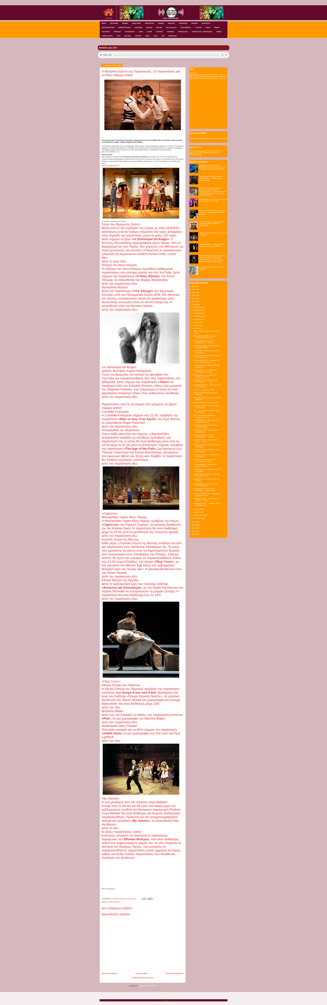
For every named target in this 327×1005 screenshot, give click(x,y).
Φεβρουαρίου (198, 515)
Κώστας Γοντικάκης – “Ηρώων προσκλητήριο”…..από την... (204, 436)
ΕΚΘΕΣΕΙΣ (194, 23)
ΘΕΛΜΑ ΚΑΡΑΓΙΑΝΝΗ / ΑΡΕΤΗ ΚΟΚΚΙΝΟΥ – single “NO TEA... (205, 490)
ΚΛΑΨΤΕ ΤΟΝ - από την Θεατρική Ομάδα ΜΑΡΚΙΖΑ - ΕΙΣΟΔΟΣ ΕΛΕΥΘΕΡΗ (211, 223)
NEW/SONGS (172, 36)
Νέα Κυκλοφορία (171, 27)
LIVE (163, 36)
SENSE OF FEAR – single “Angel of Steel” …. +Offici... (205, 441)
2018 (194, 525)
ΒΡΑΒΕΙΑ (125, 23)
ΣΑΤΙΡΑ (141, 31)
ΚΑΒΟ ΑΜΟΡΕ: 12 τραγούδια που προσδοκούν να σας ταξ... (205, 371)
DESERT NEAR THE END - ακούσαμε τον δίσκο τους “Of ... (206, 475)
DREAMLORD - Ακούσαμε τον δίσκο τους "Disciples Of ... (205, 485)
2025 (194, 289)
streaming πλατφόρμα (145, 547)
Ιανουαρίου (198, 518)
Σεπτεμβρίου (198, 316)
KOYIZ (156, 36)
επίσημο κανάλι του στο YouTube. (149, 272)
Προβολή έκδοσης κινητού (142, 978)
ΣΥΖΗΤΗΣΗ (159, 31)
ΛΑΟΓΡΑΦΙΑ (138, 27)
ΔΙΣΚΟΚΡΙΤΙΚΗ (149, 23)
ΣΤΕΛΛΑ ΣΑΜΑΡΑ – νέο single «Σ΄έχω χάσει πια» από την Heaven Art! (212, 257)
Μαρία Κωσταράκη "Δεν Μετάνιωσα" (205, 402)
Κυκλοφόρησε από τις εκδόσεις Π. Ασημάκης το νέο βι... (205, 376)
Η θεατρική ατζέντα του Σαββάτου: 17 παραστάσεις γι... (206, 431)
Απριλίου (197, 509)
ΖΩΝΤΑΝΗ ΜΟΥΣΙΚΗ (108, 27)
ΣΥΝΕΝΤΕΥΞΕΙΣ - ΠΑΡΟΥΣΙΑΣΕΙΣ (202, 31)
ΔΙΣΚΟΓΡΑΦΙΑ (136, 23)
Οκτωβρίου (198, 313)
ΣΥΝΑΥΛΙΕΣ (170, 31)
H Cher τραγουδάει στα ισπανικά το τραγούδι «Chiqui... (205, 426)
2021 (194, 301)
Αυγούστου (198, 319)
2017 (194, 528)
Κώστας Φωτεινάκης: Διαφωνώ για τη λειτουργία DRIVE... (206, 347)
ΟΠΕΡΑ (208, 27)
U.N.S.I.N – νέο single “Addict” (203, 390)
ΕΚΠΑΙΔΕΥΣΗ (206, 23)
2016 (194, 531)
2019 (194, 522)
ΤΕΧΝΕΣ (218, 31)
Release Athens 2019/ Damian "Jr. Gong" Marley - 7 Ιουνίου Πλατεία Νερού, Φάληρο (211, 178)
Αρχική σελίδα (141, 973)
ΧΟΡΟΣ (147, 36)
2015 (194, 534)
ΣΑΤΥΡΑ (149, 31)
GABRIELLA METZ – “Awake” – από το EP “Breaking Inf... (206, 504)
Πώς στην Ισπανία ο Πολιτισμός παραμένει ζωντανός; (204, 416)
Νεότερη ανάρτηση (109, 973)
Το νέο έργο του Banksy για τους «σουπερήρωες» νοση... (204, 460)
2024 (194, 292)
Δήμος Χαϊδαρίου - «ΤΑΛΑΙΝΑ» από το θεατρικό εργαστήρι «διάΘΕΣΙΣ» (212, 245)
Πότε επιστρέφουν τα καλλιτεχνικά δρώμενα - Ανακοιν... (205, 465)
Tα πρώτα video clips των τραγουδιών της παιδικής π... (206, 455)
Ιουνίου (196, 325)
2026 (194, 286)
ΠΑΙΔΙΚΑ (217, 27)
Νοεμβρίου (198, 310)
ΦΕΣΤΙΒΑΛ (127, 36)
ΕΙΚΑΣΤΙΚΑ (171, 23)
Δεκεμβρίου (198, 307)
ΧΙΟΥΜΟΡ (138, 36)
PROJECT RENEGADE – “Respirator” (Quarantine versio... (206, 494)
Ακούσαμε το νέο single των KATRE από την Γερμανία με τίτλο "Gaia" (213, 200)
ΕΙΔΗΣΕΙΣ (161, 23)
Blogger (166, 1000)
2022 (194, 298)
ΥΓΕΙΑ (118, 36)
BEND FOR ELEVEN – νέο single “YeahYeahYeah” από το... (205, 337)
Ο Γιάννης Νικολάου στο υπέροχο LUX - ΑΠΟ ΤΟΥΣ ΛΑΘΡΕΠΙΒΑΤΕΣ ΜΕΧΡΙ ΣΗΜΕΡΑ (213, 212)
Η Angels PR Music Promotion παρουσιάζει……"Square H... (204, 342)
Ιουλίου (196, 322)
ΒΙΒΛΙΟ (104, 23)
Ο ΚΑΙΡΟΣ (198, 27)
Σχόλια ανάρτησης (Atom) (147, 986)
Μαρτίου (197, 512)
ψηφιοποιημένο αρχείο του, (135, 843)
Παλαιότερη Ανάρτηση (174, 973)
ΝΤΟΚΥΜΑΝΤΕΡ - (185, 27)
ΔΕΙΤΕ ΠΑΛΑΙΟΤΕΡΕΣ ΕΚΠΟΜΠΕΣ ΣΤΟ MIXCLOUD (208, 138)
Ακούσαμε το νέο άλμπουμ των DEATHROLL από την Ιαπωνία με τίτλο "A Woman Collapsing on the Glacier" (212, 167)
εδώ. (118, 152)
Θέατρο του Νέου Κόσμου (123, 269)
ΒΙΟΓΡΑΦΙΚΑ (114, 23)
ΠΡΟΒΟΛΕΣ (117, 31)
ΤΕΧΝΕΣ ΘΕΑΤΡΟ (107, 36)
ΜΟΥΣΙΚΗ (159, 27)
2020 (194, 304)
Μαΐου (196, 328)
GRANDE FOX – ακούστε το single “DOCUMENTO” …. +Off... (205, 381)
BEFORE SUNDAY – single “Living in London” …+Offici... (206, 499)
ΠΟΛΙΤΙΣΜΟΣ (106, 31)
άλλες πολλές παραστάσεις (135, 854)
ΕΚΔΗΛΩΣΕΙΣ (183, 23)
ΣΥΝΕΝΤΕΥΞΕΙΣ (183, 31)
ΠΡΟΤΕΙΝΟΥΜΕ (130, 31)
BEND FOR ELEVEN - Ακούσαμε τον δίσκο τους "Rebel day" (206, 361)
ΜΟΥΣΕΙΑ (149, 27)
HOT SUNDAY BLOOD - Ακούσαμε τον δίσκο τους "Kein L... (206, 356)
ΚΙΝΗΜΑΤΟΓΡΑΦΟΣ (124, 27)
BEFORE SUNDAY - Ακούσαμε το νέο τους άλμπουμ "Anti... (206, 421)
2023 (194, 295)
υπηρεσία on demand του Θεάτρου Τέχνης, (141, 844)
